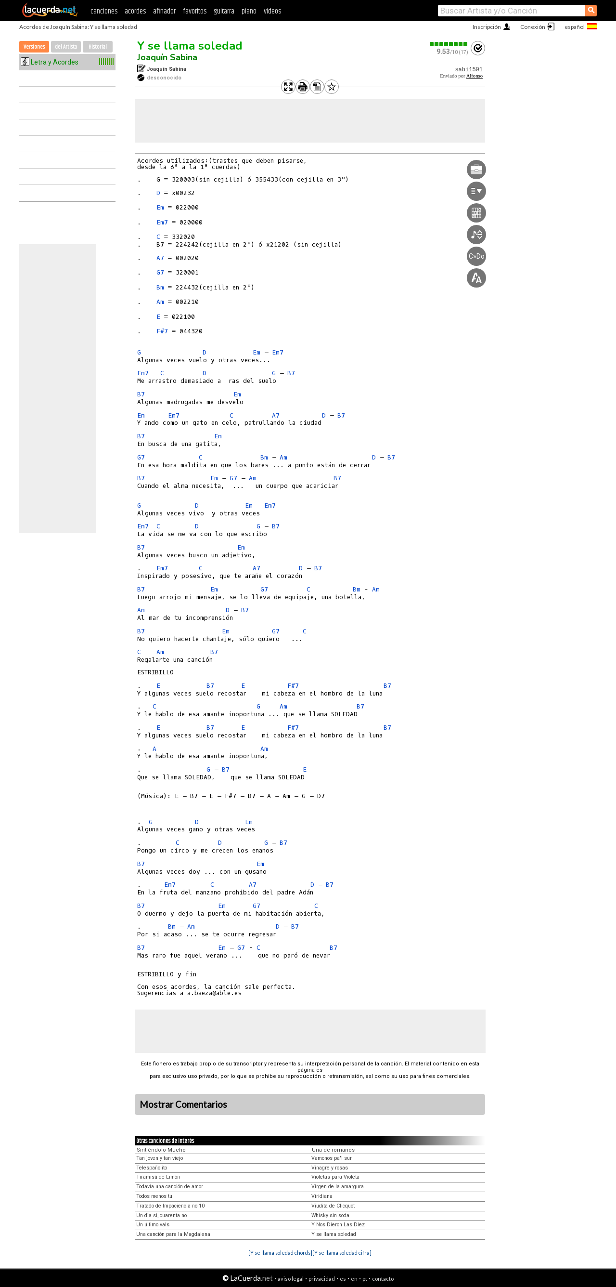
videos (272, 11)
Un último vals (152, 1224)
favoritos (194, 11)
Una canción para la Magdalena (173, 1234)
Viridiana (322, 1196)
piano (249, 11)
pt (364, 1278)
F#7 (162, 331)
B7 (291, 373)
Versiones (34, 47)
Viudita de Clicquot (333, 1206)
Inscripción (487, 26)
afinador (164, 11)
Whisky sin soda (330, 1215)
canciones (103, 11)
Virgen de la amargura (337, 1186)
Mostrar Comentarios (183, 1104)
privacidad (321, 1278)
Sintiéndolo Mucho (161, 1150)
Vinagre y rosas (329, 1168)
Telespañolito (151, 1168)
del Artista (66, 47)
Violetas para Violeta (335, 1177)
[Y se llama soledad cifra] (342, 1252)
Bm (160, 287)
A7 (160, 258)
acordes (135, 11)
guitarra (224, 11)
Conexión (532, 26)
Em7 (162, 222)
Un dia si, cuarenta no (161, 1215)
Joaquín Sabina (167, 57)
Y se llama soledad (190, 45)
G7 (160, 272)
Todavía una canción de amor (169, 1186)
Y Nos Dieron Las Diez (338, 1224)
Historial (98, 47)
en (354, 1278)
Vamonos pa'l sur (331, 1158)
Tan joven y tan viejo (159, 1158)
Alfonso (474, 76)
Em (160, 207)
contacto (383, 1278)
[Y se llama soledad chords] (280, 1252)
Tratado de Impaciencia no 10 (170, 1206)
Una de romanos (333, 1150)
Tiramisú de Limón (158, 1177)
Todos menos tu (154, 1196)
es (343, 1278)
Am (160, 302)
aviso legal (291, 1278)
